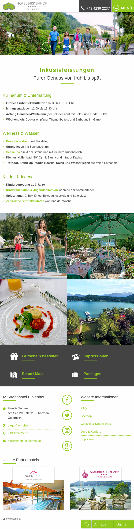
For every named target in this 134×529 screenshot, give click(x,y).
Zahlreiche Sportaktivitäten (25, 201)
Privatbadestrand (18, 141)
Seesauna (13, 152)
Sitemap (86, 416)
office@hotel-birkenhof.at (24, 441)
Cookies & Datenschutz (96, 423)
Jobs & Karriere (91, 431)
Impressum (88, 439)
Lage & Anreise (18, 425)
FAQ (84, 408)
